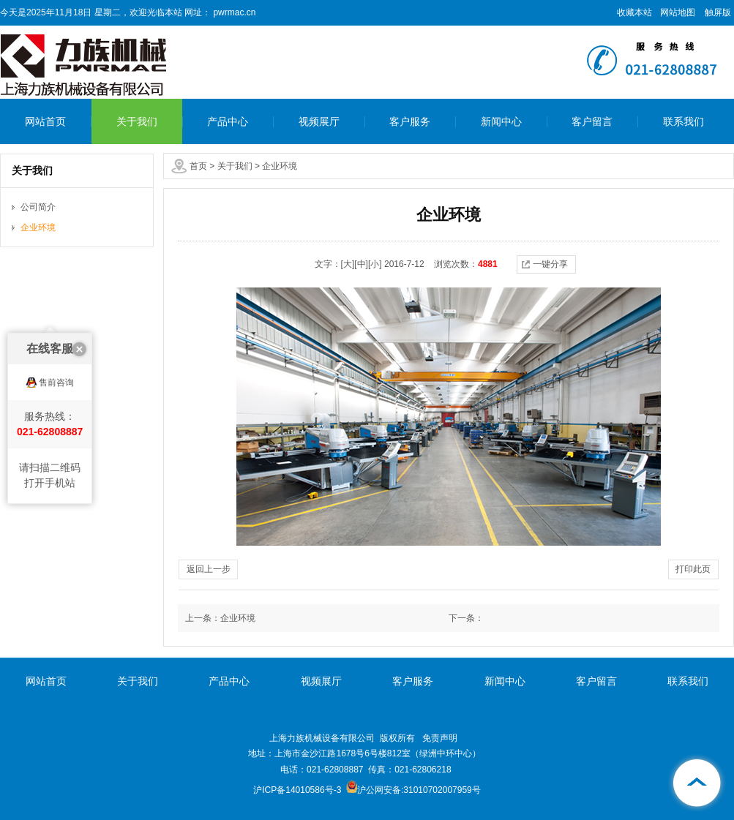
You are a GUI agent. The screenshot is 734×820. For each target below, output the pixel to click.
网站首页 (45, 121)
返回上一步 (209, 569)
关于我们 (136, 121)
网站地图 (677, 12)
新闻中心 (501, 121)
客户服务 (409, 121)
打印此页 (693, 569)
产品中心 (227, 121)
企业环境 (279, 166)
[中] (361, 264)
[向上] (697, 783)
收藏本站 (634, 12)
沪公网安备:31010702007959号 (413, 790)
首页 (198, 166)
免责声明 (439, 738)
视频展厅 (319, 121)
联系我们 (683, 121)
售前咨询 (56, 355)
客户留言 (592, 121)
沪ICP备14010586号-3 (297, 790)
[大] (348, 264)
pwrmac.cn (233, 12)
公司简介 (38, 207)
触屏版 (718, 12)
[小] (375, 264)
